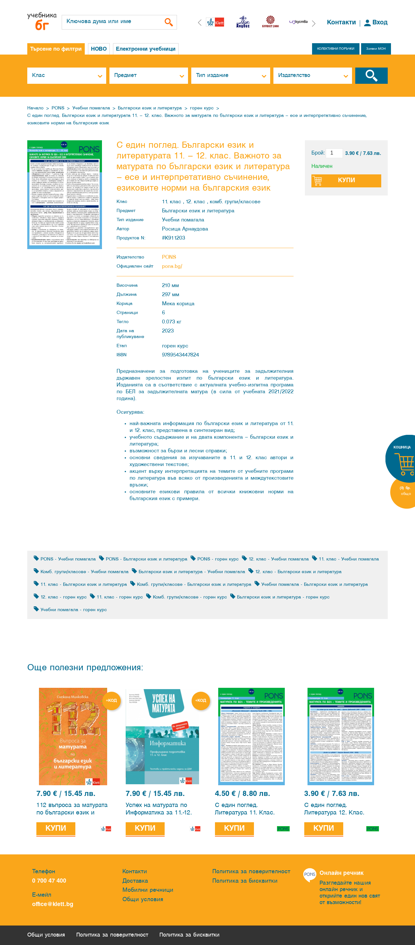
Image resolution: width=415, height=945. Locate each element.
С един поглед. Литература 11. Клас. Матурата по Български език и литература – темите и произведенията (252, 810)
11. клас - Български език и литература (80, 584)
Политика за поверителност (251, 872)
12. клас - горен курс (60, 596)
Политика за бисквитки (245, 881)
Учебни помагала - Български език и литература (311, 584)
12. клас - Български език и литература (295, 571)
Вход (380, 23)
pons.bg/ (172, 266)
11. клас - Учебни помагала (345, 558)
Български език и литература (150, 108)
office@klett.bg (52, 904)
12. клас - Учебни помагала (275, 558)
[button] (313, 23)
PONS (58, 108)
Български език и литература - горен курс (280, 596)
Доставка (135, 881)
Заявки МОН (376, 48)
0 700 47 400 (50, 881)
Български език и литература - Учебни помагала (188, 571)
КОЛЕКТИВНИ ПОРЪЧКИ (335, 48)
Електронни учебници (146, 49)
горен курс (202, 108)
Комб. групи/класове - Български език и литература (190, 584)
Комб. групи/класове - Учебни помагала (81, 571)
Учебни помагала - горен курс (70, 609)
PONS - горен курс (215, 558)
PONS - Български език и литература (143, 558)
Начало (35, 108)
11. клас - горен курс (116, 596)
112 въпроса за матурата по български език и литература (72, 810)
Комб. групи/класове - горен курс (186, 596)
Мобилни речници (147, 890)
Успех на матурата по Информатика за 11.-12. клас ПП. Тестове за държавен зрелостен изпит (159, 810)
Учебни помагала (91, 108)
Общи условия (142, 899)
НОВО (99, 49)
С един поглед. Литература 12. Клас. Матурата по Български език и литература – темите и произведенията (341, 810)
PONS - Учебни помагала (65, 558)
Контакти (341, 23)
